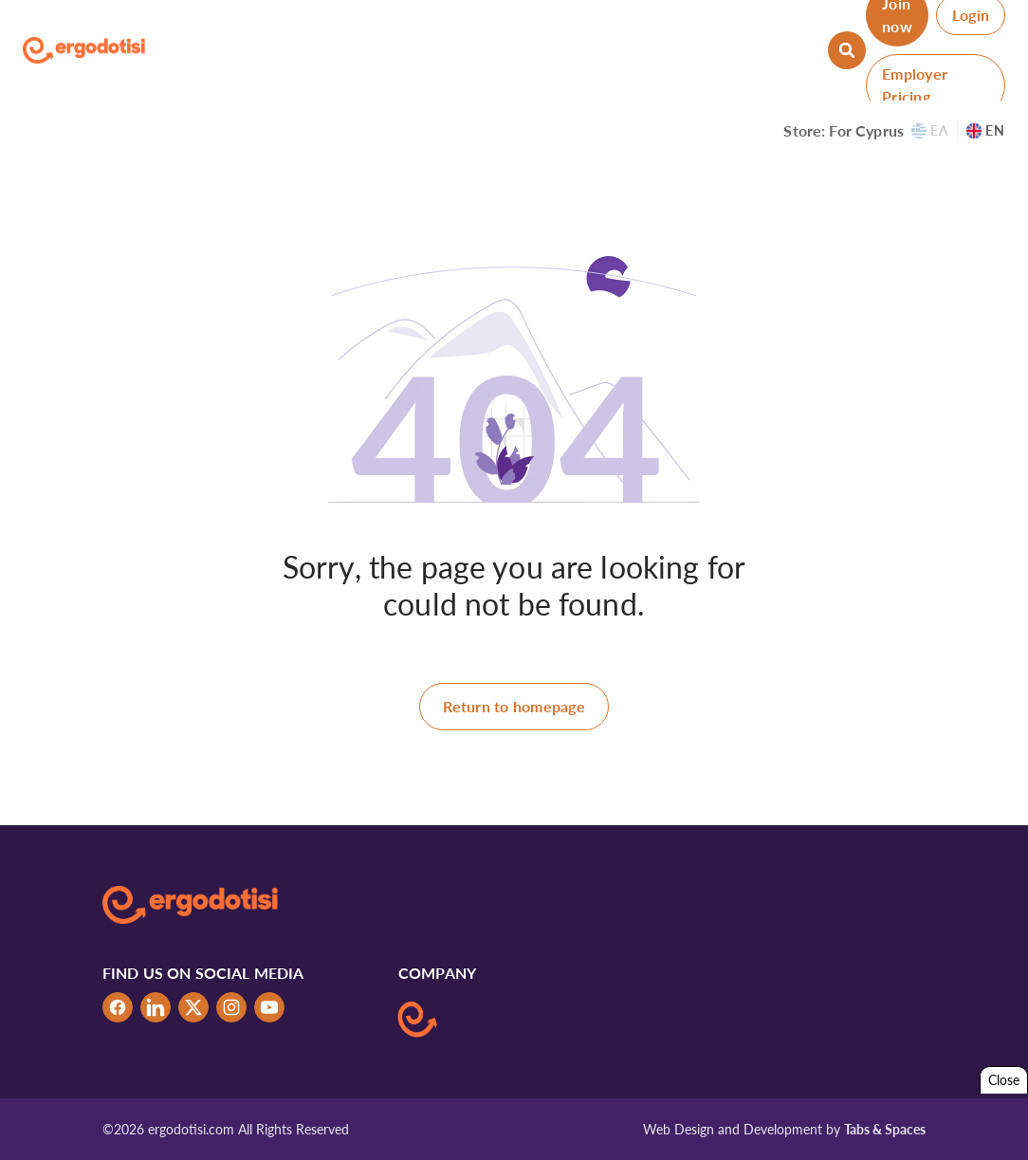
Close (1003, 1080)
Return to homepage (514, 706)
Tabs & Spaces (885, 1129)
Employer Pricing (914, 84)
